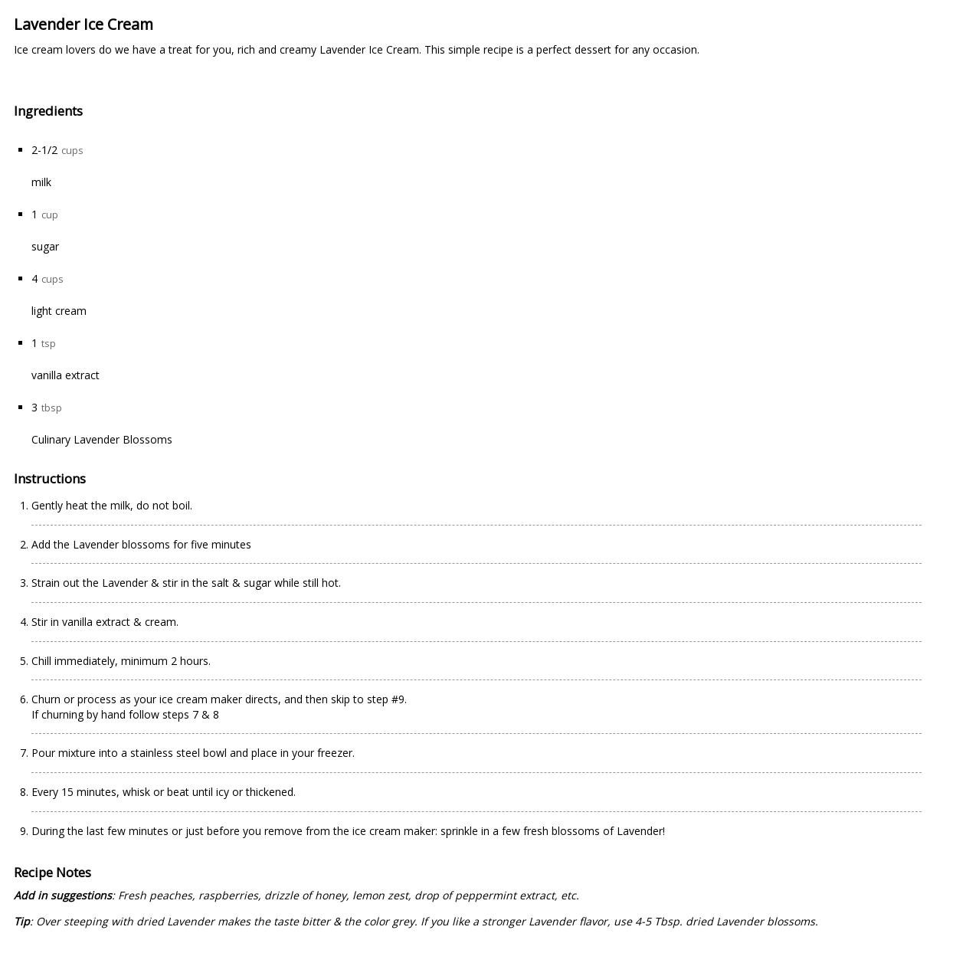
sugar (45, 246)
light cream (59, 310)
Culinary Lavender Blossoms (101, 439)
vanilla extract (65, 375)
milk (41, 182)
